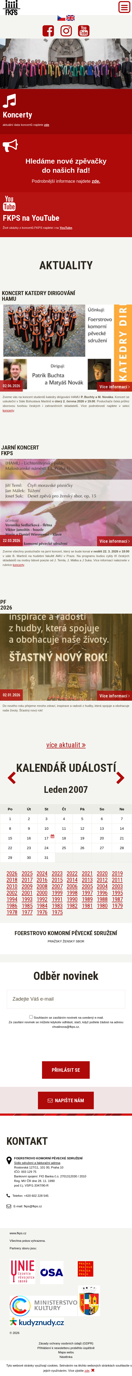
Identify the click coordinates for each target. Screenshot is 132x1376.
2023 (57, 873)
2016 (42, 880)
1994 (12, 899)
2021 (87, 873)
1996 (102, 893)
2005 (87, 886)
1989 (87, 899)
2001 (27, 893)
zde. (96, 181)
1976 (42, 912)
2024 (42, 873)
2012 (102, 880)
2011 (117, 880)
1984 (42, 906)
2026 (12, 873)
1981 (87, 906)
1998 (72, 893)
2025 (27, 873)
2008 (42, 886)
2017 (27, 880)
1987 (117, 899)
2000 (42, 893)
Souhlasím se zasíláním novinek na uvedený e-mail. (66, 1017)
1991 (57, 899)
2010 (12, 886)
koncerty (8, 410)
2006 (72, 886)
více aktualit (66, 745)
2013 (87, 880)
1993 (27, 899)
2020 (102, 873)
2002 (12, 893)
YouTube (66, 227)
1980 (102, 906)
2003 (117, 886)
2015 (57, 880)
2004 (102, 886)
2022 (72, 873)
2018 (12, 880)
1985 (27, 906)
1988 (102, 899)
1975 (57, 912)
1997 (87, 893)
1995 (117, 893)
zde (46, 124)
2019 (117, 873)
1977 (27, 912)
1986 (12, 906)
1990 (72, 899)
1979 (117, 906)
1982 (72, 906)
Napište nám (66, 1100)
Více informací (114, 386)
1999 (57, 893)
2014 (72, 880)
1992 (42, 899)
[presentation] (66, 1042)
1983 (57, 906)
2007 (57, 886)
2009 (27, 886)
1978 (12, 912)
